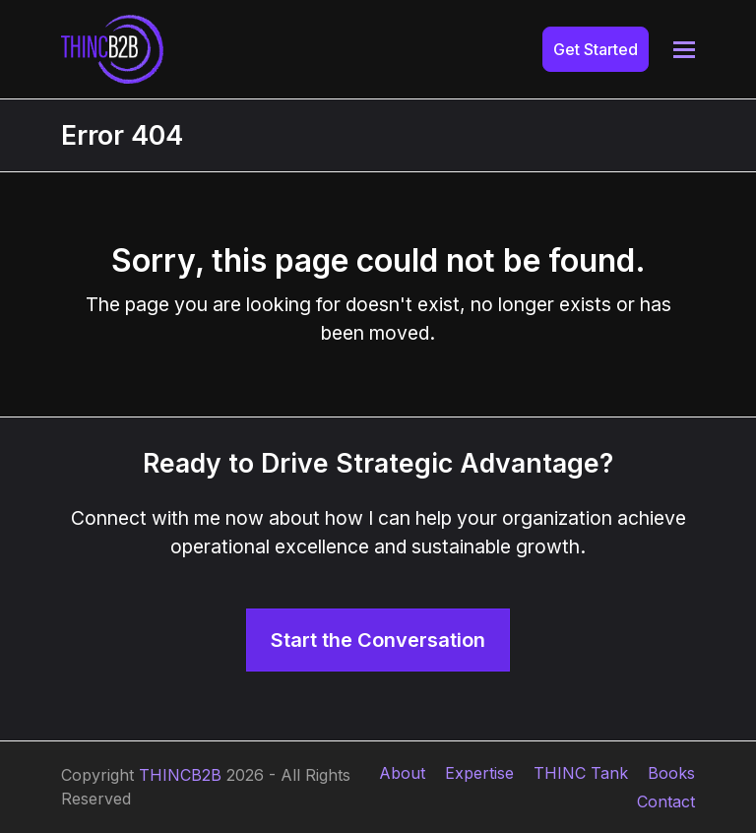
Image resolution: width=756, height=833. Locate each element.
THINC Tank (581, 773)
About (402, 773)
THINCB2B (180, 775)
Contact (666, 801)
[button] (684, 49)
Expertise (479, 773)
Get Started (595, 49)
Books (671, 773)
